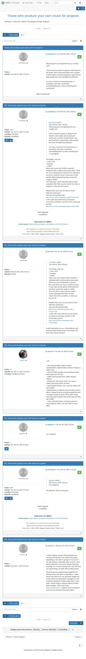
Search (74, 41)
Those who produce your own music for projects (43, 16)
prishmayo (22, 63)
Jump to (78, 637)
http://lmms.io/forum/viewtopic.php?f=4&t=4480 (62, 206)
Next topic (76, 623)
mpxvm (22, 360)
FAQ (39, 3)
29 (11, 369)
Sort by (50, 629)
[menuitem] (47, 3)
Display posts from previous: (26, 629)
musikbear (22, 120)
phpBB (34, 650)
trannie (22, 260)
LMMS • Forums (10, 3)
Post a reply (10, 35)
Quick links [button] (28, 3)
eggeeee (22, 433)
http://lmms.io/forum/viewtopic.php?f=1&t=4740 (62, 197)
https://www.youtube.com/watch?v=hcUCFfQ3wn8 (48, 224)
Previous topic (11, 616)
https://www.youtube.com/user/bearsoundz (43, 231)
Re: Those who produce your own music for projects (25, 105)
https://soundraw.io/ (53, 588)
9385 (11, 130)
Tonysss (22, 555)
